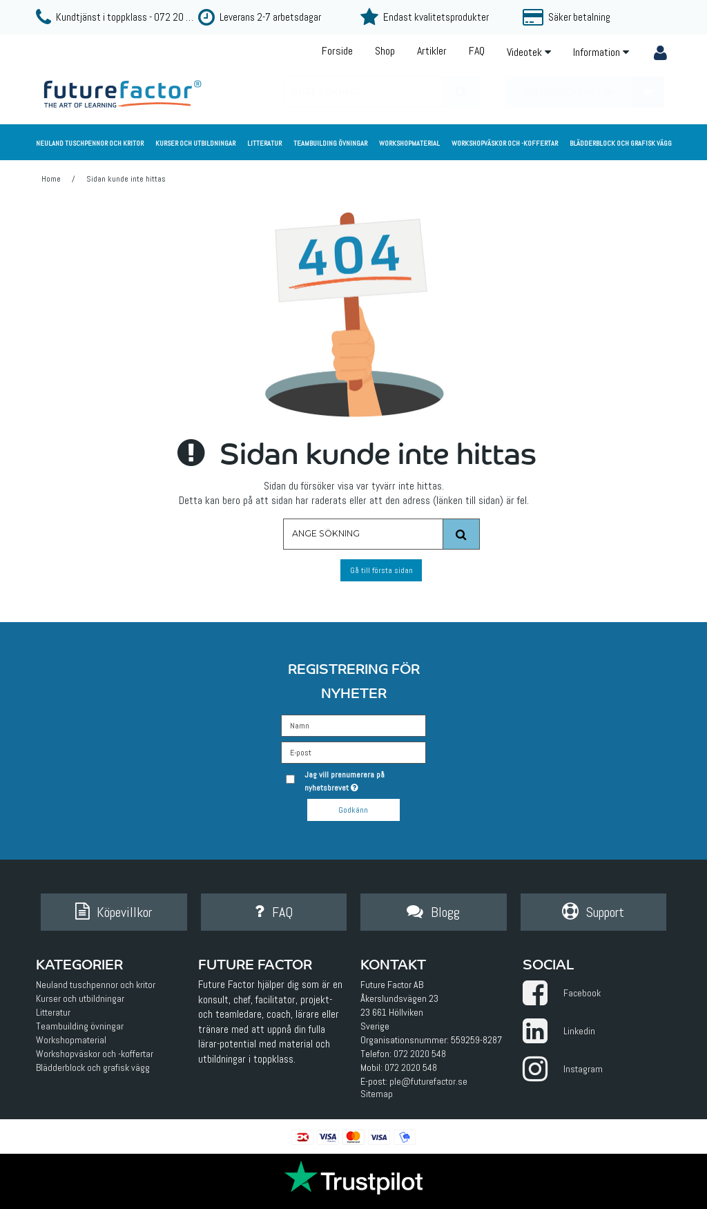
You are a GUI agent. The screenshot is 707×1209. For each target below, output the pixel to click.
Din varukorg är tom (594, 92)
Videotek (529, 52)
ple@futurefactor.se (428, 1081)
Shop (385, 50)
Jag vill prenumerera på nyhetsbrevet (364, 780)
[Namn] (353, 725)
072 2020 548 (420, 1053)
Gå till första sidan (381, 570)
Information (601, 52)
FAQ (477, 50)
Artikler (432, 50)
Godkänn (353, 809)
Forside (337, 50)
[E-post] (353, 752)
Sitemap (376, 1093)
